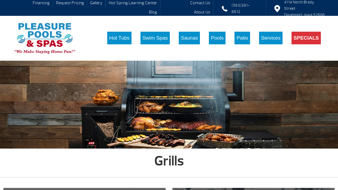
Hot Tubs (119, 38)
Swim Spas (155, 38)
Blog (153, 12)
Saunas (189, 38)
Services (271, 38)
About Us (202, 12)
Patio (242, 38)
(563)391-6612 (241, 8)
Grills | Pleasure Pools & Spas (45, 38)
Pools (217, 38)
